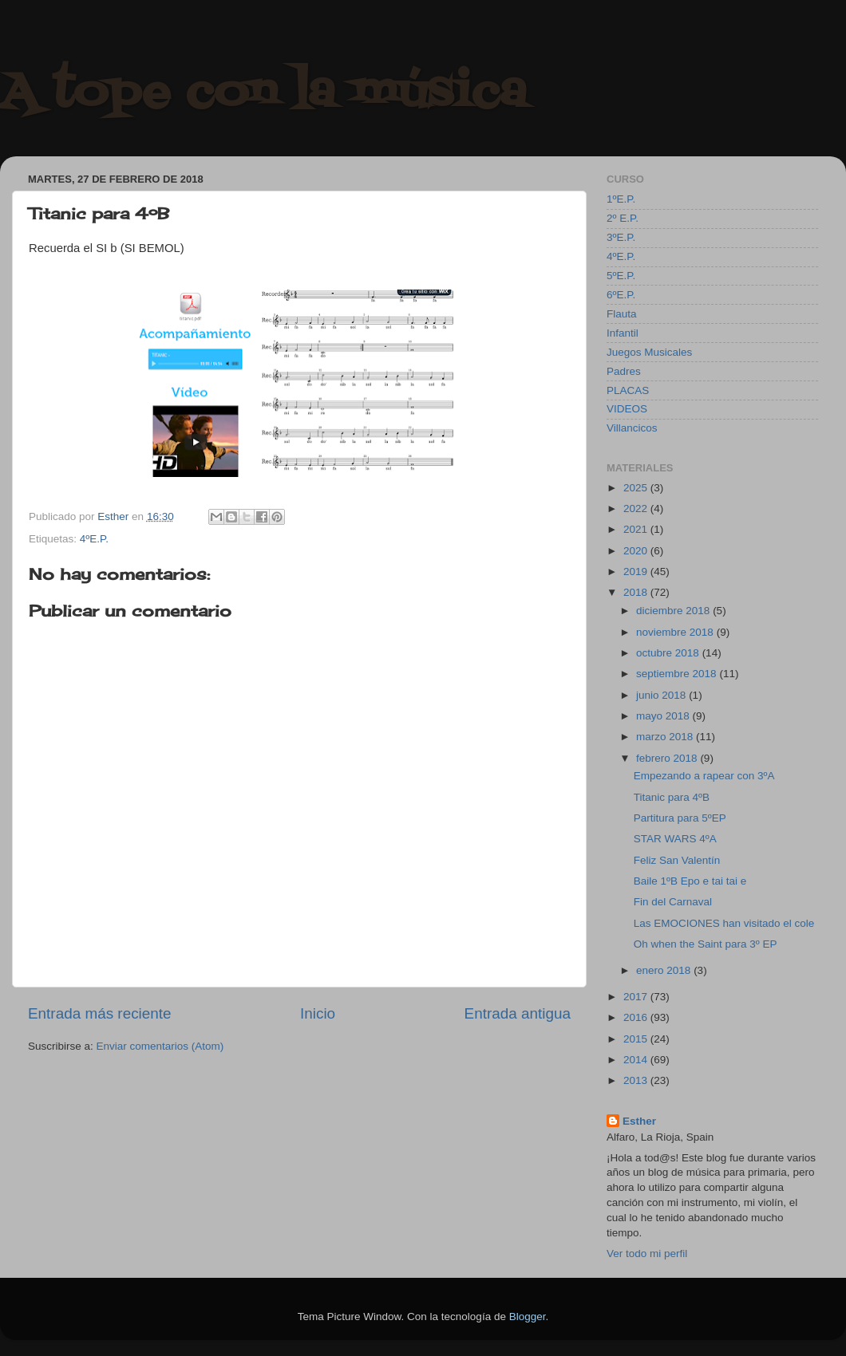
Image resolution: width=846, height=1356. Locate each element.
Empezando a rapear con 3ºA (704, 776)
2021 (636, 529)
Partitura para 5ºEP (680, 818)
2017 (636, 997)
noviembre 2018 (676, 632)
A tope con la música (263, 93)
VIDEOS (627, 409)
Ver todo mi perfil (647, 1253)
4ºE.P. (94, 539)
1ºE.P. (621, 199)
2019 (636, 571)
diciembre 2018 (674, 611)
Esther (639, 1121)
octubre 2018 (669, 653)
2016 (636, 1017)
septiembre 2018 (677, 674)
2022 (636, 508)
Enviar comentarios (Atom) (160, 1046)
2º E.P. (622, 218)
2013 (636, 1080)
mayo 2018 (664, 716)
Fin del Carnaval (673, 902)
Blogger (527, 1316)
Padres (624, 371)
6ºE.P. (621, 295)
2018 (636, 592)
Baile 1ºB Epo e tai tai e (690, 881)
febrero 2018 (668, 758)
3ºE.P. (621, 237)
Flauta (622, 314)
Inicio (317, 1013)
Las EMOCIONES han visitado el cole (724, 923)
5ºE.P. (621, 276)
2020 (636, 551)
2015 (636, 1039)
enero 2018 (665, 970)
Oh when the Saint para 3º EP (705, 944)
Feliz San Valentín (677, 860)
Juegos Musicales (649, 352)
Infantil (622, 333)
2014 (636, 1060)
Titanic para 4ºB (672, 797)
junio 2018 (662, 695)
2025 (636, 488)
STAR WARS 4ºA (675, 839)
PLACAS (628, 390)
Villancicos (632, 428)
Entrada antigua (518, 1013)
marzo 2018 (666, 737)
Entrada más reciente (100, 1013)
